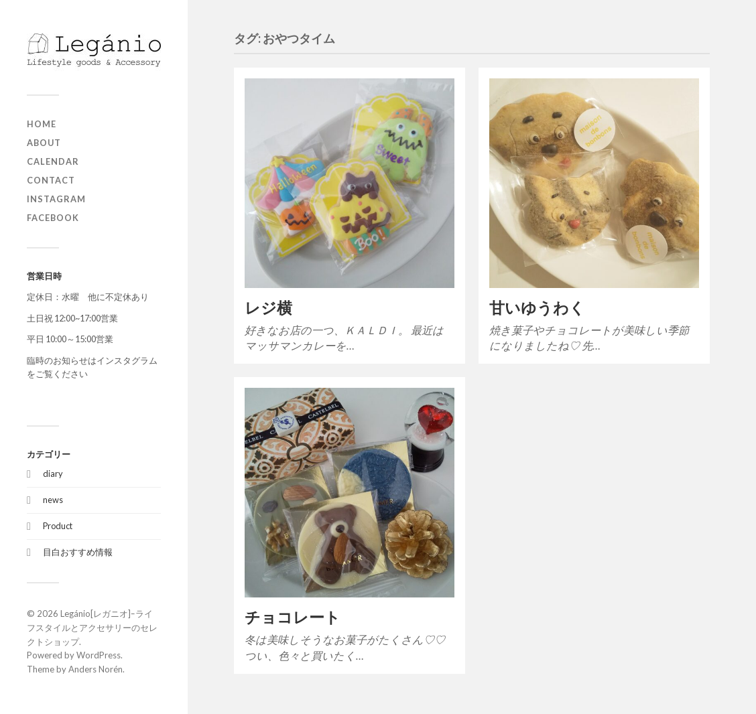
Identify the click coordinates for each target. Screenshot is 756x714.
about (44, 142)
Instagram (56, 199)
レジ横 (268, 308)
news (53, 499)
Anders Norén (95, 669)
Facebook (53, 217)
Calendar (53, 161)
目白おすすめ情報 (78, 552)
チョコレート (292, 617)
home (41, 124)
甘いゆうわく (537, 308)
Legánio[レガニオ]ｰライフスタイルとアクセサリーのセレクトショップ (92, 627)
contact (51, 180)
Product (57, 525)
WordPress (98, 655)
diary (53, 473)
